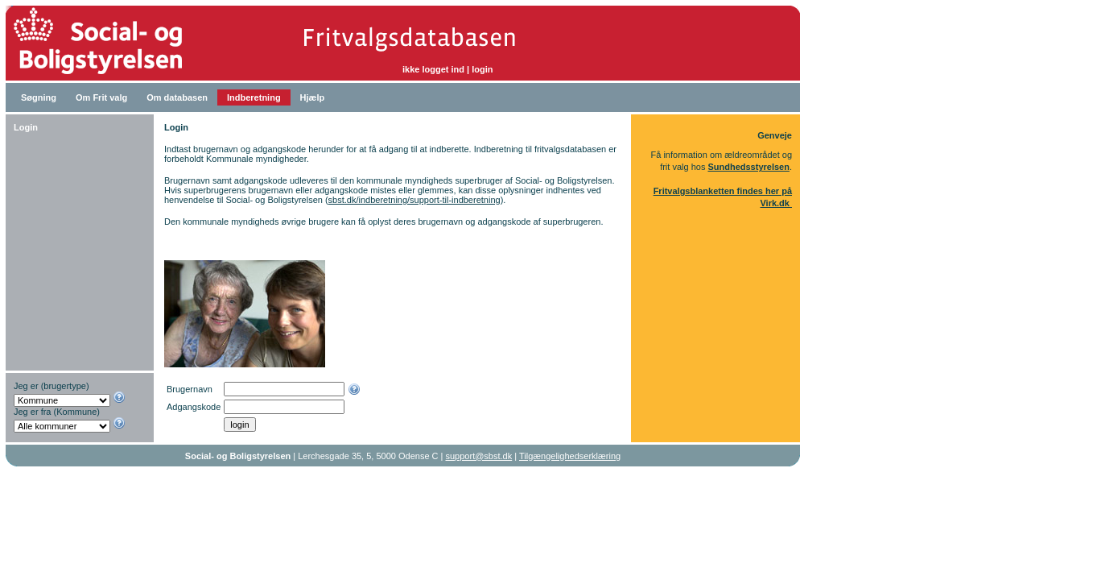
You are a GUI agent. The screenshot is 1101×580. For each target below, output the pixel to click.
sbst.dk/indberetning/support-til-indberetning (414, 200)
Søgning (38, 97)
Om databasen (177, 97)
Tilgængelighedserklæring (570, 456)
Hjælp (312, 97)
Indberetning (254, 97)
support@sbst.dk (479, 456)
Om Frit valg (101, 97)
